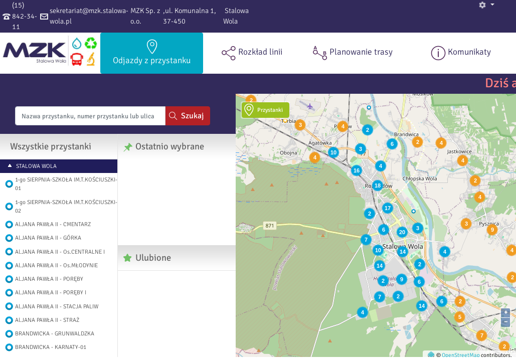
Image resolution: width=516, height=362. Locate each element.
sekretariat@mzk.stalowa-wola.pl (89, 16)
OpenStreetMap (461, 354)
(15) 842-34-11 (24, 16)
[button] (486, 5)
